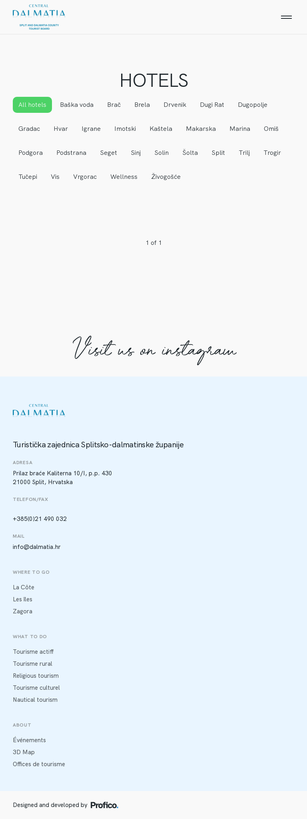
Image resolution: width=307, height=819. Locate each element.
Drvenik (174, 104)
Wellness (124, 176)
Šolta (190, 152)
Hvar (61, 128)
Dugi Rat (212, 104)
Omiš (271, 128)
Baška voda (77, 104)
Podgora (30, 152)
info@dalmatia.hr (37, 547)
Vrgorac (85, 176)
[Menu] (286, 17)
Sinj (136, 152)
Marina (239, 128)
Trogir (272, 152)
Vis (55, 176)
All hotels (32, 104)
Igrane (91, 128)
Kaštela (161, 128)
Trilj (244, 152)
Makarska (201, 128)
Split (218, 152)
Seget (108, 152)
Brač (114, 104)
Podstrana (71, 152)
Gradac (29, 128)
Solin (161, 152)
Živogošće (166, 176)
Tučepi (27, 176)
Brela (142, 104)
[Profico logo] (104, 805)
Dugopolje (252, 104)
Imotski (125, 128)
